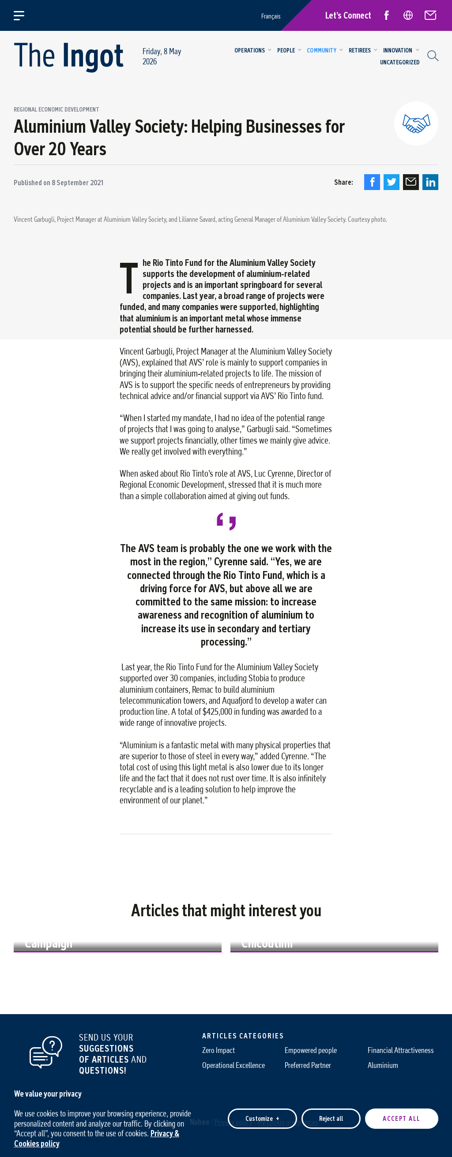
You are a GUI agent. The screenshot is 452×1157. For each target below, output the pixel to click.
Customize (262, 1110)
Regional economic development (56, 110)
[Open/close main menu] (24, 15)
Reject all (331, 1111)
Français (271, 16)
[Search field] (431, 54)
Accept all (402, 1111)
